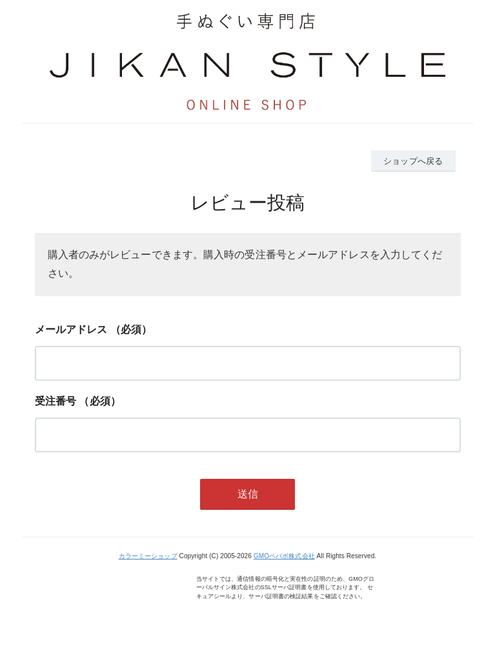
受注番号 (55, 401)
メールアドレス (71, 329)
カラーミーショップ (148, 555)
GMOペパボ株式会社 (284, 555)
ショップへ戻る (413, 161)
